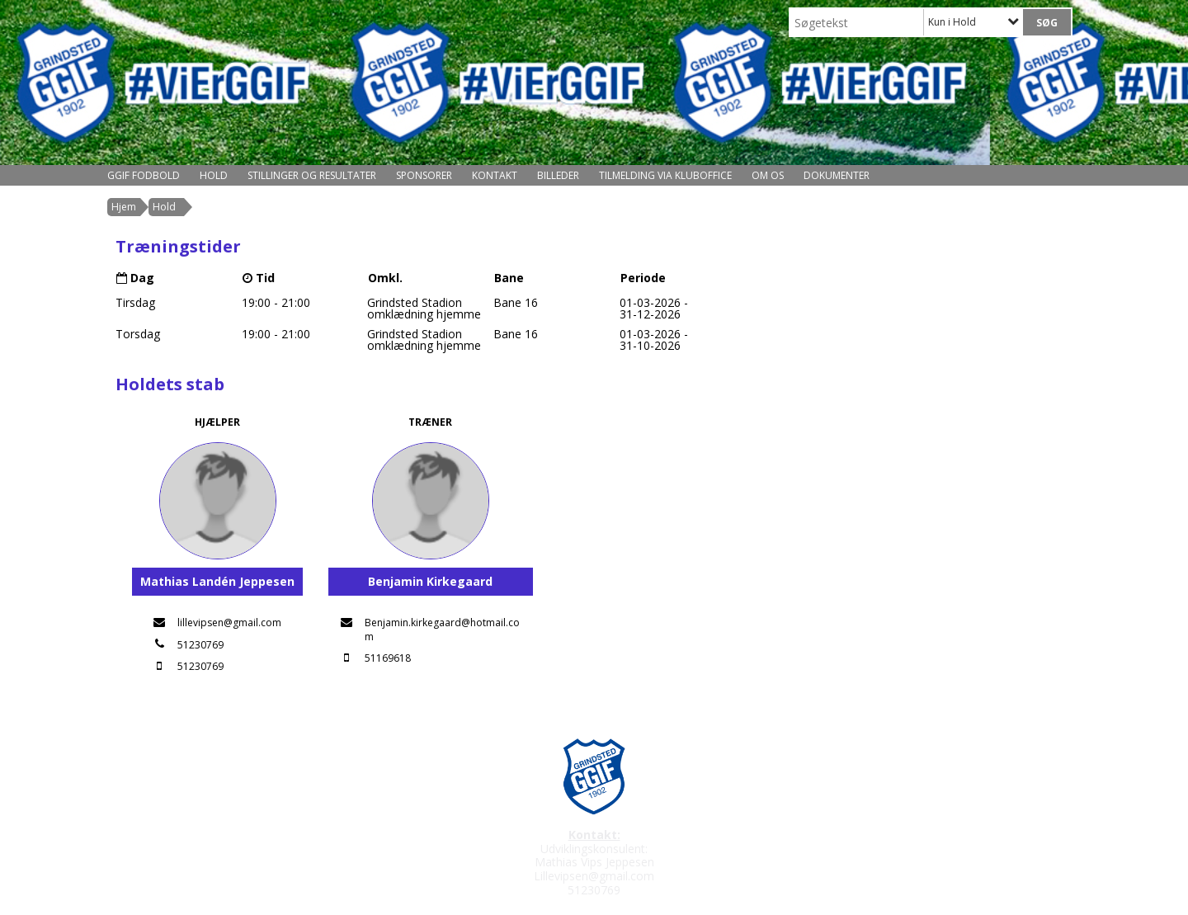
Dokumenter (837, 175)
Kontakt (494, 175)
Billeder (558, 175)
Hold (214, 175)
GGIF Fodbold (143, 175)
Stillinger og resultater (312, 175)
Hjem (123, 207)
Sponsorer (424, 175)
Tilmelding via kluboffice (665, 175)
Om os (768, 175)
